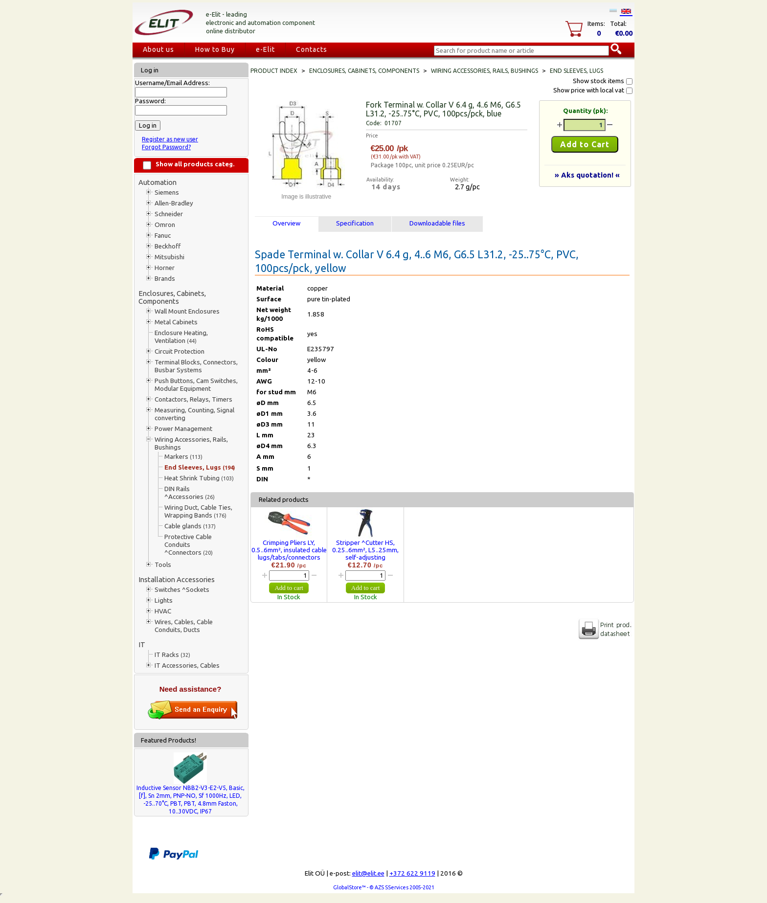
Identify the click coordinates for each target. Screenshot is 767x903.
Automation (157, 182)
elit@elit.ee (368, 873)
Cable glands (190, 526)
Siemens (167, 192)
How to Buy (215, 49)
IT (141, 644)
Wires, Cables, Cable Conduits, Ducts (184, 625)
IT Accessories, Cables (187, 665)
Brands (165, 278)
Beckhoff (167, 246)
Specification (355, 223)
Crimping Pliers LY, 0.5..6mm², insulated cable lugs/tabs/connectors (289, 550)
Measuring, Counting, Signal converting (194, 414)
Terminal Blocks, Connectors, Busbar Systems (196, 366)
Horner (165, 267)
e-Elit (265, 49)
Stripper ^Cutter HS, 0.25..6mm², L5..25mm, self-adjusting (365, 550)
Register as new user (170, 139)
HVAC (163, 611)
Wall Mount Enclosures (187, 311)
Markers (183, 456)
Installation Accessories (176, 579)
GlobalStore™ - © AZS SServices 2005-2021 (383, 887)
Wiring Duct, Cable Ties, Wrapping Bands (198, 511)
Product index (273, 71)
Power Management (183, 428)
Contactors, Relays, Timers (193, 399)
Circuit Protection (179, 351)
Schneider (169, 214)
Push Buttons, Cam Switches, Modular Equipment (196, 384)
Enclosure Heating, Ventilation (181, 336)
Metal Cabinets (176, 322)
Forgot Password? (166, 147)
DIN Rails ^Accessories (189, 492)
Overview (286, 223)
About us (158, 49)
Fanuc (163, 235)
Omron (165, 224)
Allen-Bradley (174, 203)
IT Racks (172, 654)
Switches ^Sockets (182, 589)
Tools (163, 564)
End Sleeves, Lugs (199, 467)
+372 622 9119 (412, 873)
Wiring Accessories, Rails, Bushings (191, 443)
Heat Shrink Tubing (199, 478)
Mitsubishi (169, 257)
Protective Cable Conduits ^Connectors (188, 544)
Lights (164, 600)
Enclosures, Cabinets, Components (172, 297)
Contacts (311, 49)
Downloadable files (437, 223)
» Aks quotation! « (587, 175)
